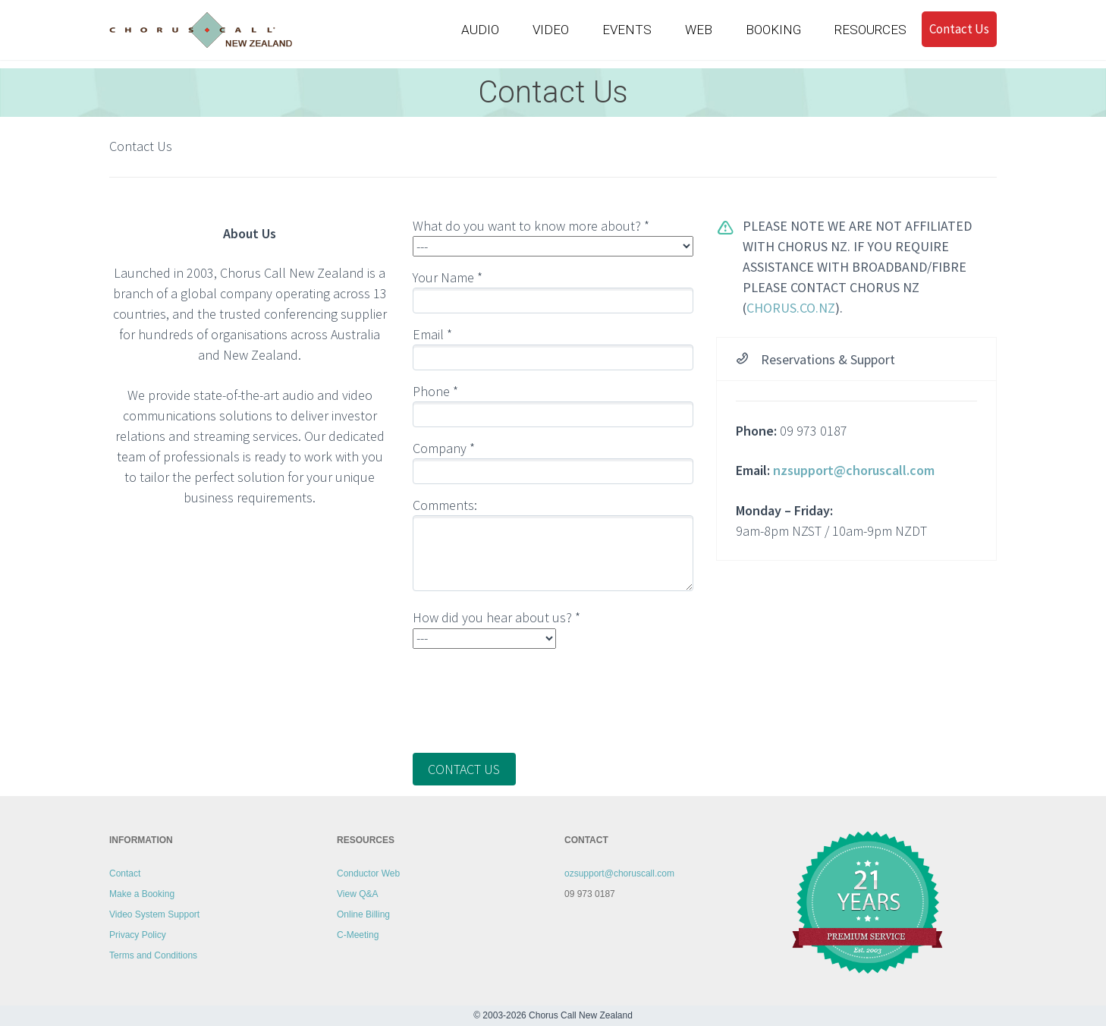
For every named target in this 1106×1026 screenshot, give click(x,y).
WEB (698, 29)
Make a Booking (141, 894)
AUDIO (480, 29)
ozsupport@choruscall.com (619, 873)
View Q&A (357, 894)
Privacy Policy (137, 935)
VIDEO (551, 29)
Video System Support (154, 914)
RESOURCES (870, 29)
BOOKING (773, 29)
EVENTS (627, 29)
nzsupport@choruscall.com (854, 470)
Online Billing (363, 914)
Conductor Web (368, 873)
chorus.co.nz (790, 307)
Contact (124, 873)
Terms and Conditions (153, 955)
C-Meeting (358, 935)
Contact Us (959, 28)
